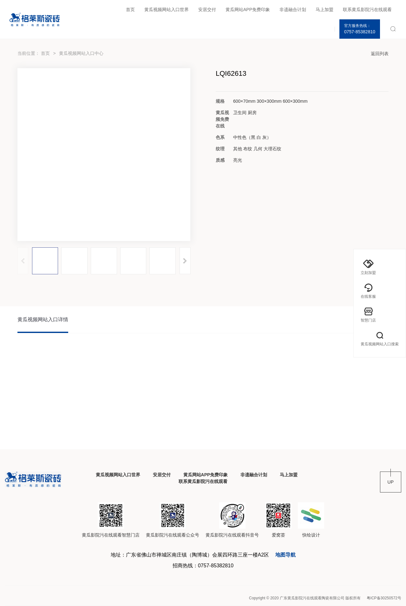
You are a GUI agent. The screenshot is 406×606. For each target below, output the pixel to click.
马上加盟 (324, 9)
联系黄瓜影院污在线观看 (367, 9)
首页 (130, 9)
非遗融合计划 (292, 9)
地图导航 (285, 554)
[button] (185, 260)
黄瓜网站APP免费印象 (248, 9)
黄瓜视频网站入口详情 (42, 319)
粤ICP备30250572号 (384, 598)
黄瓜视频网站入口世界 (166, 9)
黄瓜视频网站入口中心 (81, 53)
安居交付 (207, 9)
